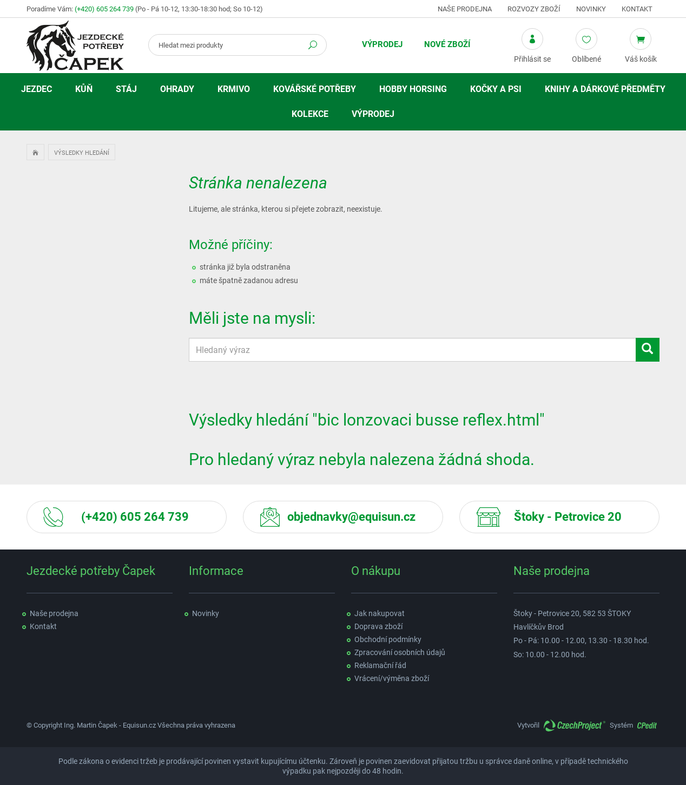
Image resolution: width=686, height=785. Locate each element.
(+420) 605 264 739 (104, 9)
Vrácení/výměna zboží (391, 678)
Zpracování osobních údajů (399, 652)
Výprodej (382, 44)
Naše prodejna (465, 9)
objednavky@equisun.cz (351, 517)
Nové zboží (447, 44)
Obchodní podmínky (387, 639)
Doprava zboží (378, 626)
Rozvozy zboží (533, 9)
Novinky (591, 9)
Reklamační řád (380, 665)
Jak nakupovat (379, 613)
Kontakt (637, 9)
